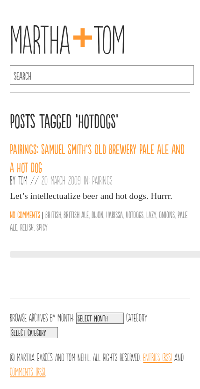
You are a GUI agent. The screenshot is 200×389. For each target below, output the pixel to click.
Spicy (42, 227)
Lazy (151, 214)
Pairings (102, 179)
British (53, 214)
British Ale (76, 214)
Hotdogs (134, 214)
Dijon (97, 214)
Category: (136, 317)
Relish (27, 227)
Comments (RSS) (27, 371)
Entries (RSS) (157, 356)
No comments (25, 214)
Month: (65, 317)
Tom (23, 179)
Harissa (114, 214)
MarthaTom (67, 37)
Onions (167, 214)
